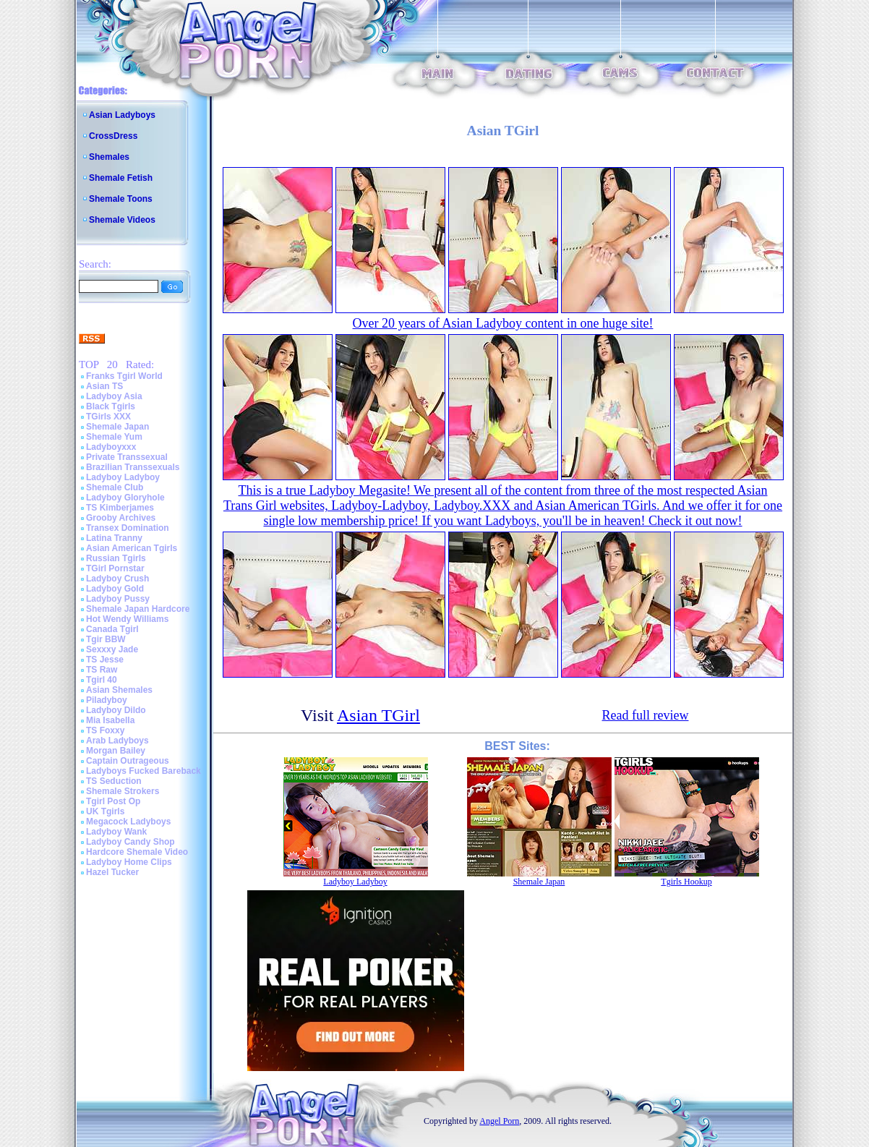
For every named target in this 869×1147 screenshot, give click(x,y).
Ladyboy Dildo (116, 710)
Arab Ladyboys (117, 740)
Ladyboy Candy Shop (130, 842)
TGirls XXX (108, 417)
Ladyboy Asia (114, 396)
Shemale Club (114, 487)
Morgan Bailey (115, 751)
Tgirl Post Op (113, 801)
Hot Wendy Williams (127, 619)
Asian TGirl (378, 715)
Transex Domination (127, 528)
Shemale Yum (114, 437)
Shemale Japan (117, 427)
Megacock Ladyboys (128, 821)
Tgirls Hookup (686, 882)
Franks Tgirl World (124, 376)
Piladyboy (106, 700)
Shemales (109, 157)
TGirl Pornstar (115, 568)
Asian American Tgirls (131, 548)
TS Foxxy (105, 730)
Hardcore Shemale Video (137, 852)
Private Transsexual (127, 457)
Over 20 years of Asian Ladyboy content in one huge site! (503, 323)
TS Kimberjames (120, 508)
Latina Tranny (114, 538)
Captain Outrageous (127, 761)
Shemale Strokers (122, 791)
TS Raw (101, 670)
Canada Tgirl (112, 629)
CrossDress (113, 136)
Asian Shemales (119, 690)
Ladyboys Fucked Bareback (143, 771)
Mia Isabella (110, 720)
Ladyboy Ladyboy (123, 477)
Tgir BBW (106, 639)
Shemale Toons (121, 199)
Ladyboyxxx (111, 447)
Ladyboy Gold (115, 589)
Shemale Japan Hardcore (137, 609)
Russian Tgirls (116, 558)
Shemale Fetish (121, 178)
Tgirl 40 (101, 680)
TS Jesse (105, 659)
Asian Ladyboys (122, 115)
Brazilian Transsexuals (132, 467)
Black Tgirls (110, 406)
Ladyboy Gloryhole (125, 498)
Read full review (645, 715)
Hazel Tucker (112, 872)
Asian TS (104, 386)
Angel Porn (499, 1121)
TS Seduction (114, 781)
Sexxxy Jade (112, 649)
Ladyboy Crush (117, 579)
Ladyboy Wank (116, 832)
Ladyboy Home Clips (129, 862)
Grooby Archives (120, 518)
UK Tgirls (105, 811)
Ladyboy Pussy (118, 599)
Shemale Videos (122, 220)
